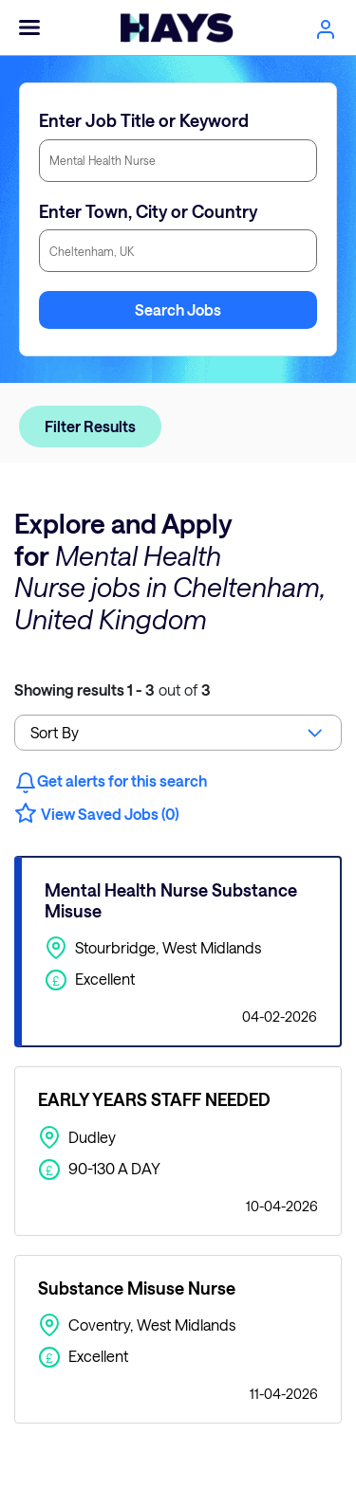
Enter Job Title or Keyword (144, 120)
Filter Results (90, 426)
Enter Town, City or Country (148, 211)
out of (112, 689)
